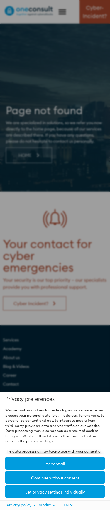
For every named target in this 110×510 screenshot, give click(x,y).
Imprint (44, 504)
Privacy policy (19, 504)
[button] (55, 477)
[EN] (65, 504)
